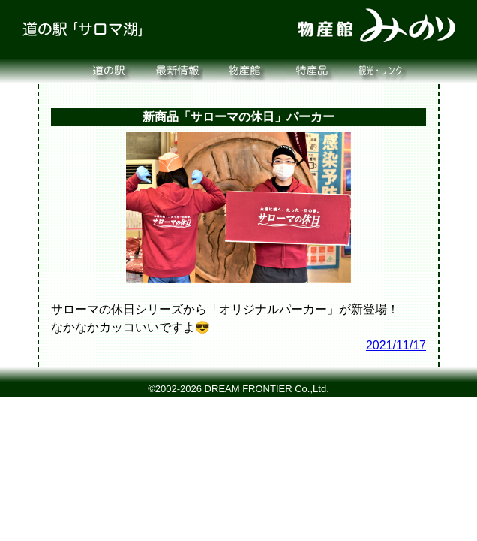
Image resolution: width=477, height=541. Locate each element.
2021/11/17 (396, 345)
